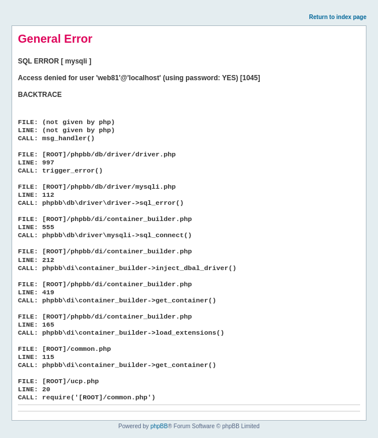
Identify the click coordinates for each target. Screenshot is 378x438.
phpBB (159, 426)
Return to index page (337, 17)
